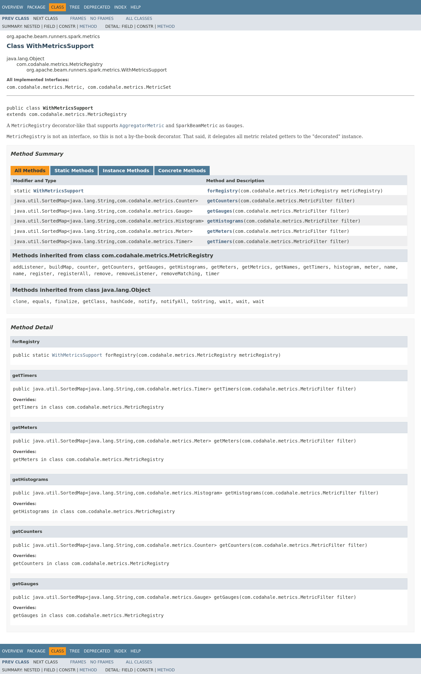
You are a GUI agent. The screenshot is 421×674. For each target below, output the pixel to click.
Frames (78, 18)
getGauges (219, 211)
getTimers (219, 241)
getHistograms (225, 221)
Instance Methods (126, 170)
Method (88, 26)
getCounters (222, 200)
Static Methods (74, 170)
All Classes (139, 18)
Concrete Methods (182, 170)
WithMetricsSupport (58, 190)
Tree (75, 7)
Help (136, 7)
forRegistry (222, 190)
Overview (12, 7)
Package (36, 7)
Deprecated (97, 7)
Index (120, 7)
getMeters (219, 231)
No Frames (102, 18)
